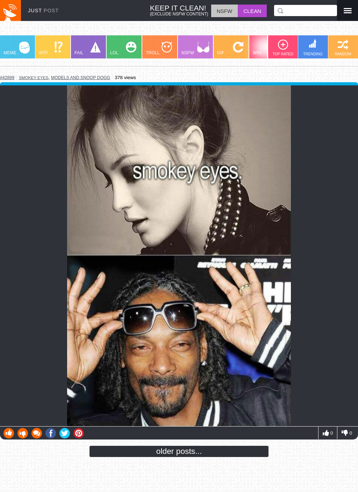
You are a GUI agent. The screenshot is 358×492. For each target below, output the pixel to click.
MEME (16, 48)
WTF (51, 48)
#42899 (7, 77)
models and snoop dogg (80, 77)
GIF (230, 48)
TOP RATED (282, 48)
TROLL (159, 48)
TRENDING (313, 47)
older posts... (179, 451)
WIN (266, 48)
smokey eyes (33, 77)
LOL (123, 48)
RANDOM (343, 48)
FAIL (87, 48)
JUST (43, 10)
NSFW (195, 48)
